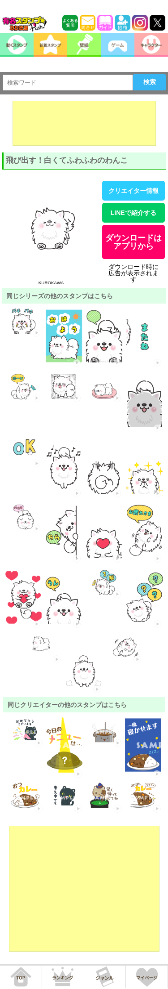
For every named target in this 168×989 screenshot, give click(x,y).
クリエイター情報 (133, 190)
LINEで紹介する (133, 212)
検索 (149, 81)
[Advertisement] (84, 123)
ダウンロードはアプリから (133, 242)
